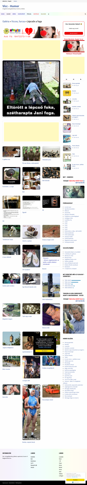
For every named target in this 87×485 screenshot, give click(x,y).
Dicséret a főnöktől (69, 214)
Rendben (75, 480)
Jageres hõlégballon (8, 347)
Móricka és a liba (69, 255)
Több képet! (69, 284)
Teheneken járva (46, 160)
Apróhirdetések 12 (27, 352)
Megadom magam (7, 319)
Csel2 (66, 227)
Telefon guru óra (69, 361)
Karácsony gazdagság (70, 370)
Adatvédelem (12, 482)
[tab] (66, 79)
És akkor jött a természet (71, 394)
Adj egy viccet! (74, 33)
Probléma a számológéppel (72, 216)
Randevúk (67, 267)
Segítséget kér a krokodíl (71, 387)
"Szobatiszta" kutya (8, 239)
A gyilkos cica (6, 159)
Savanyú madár (69, 236)
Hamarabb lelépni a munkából (72, 252)
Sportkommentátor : (70, 209)
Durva (60, 465)
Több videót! (73, 280)
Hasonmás (67, 212)
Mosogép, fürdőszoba (70, 388)
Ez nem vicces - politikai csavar (72, 359)
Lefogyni (61, 476)
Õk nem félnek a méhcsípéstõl (30, 163)
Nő (43, 210)
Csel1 (66, 223)
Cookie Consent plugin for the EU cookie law (75, 482)
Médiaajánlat (18, 482)
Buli (23, 192)
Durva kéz (5, 397)
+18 (60, 461)
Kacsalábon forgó (69, 390)
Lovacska (74, 99)
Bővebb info (75, 477)
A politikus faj (68, 220)
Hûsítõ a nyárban (27, 241)
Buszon (44, 269)
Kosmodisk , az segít (8, 186)
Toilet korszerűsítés (70, 372)
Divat (60, 459)
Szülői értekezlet (69, 238)
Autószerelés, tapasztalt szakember (74, 385)
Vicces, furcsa (18, 21)
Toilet (73, 154)
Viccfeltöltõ (21, 14)
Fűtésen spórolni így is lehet (72, 392)
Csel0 (66, 222)
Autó (60, 471)
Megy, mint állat (69, 368)
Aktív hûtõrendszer (47, 299)
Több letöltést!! (69, 287)
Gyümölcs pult (68, 376)
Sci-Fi (32, 463)
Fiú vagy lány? (68, 377)
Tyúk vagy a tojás (27, 316)
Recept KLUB (34, 465)
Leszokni (61, 457)
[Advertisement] (31, 49)
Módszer (67, 211)
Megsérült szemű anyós (71, 240)
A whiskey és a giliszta (70, 254)
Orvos (60, 469)
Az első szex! (68, 207)
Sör (3, 221)
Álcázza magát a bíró (48, 240)
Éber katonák (45, 180)
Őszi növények (68, 396)
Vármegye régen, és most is (72, 398)
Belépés (15, 1)
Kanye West (68, 374)
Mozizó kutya (68, 257)
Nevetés (74, 91)
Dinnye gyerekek (76, 83)
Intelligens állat (69, 218)
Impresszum (5, 482)
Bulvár (60, 467)
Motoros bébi (45, 328)
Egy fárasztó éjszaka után (29, 287)
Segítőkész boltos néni (70, 259)
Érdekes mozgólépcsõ (48, 368)
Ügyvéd (24, 212)
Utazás (32, 467)
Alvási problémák (69, 233)
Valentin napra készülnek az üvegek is (74, 350)
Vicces (2, 14)
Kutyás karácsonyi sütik (71, 366)
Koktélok (36, 14)
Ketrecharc (33, 461)
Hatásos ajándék (69, 261)
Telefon (61, 473)
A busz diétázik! (7, 257)
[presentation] (66, 79)
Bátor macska (6, 369)
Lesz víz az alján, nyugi (70, 379)
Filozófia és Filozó (69, 364)
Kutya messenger (76, 124)
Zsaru (60, 463)
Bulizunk (43, 14)
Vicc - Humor (11, 6)
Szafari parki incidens (8, 286)
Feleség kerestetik (69, 242)
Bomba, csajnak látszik (28, 442)
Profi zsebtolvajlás (69, 235)
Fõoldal (29, 14)
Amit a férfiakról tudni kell (71, 263)
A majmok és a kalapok (71, 268)
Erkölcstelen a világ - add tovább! (73, 231)
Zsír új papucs (26, 269)
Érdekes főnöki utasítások (71, 265)
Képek (14, 14)
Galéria (6, 21)
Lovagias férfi (26, 380)
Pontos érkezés (75, 145)
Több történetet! (70, 286)
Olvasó (8, 14)
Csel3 (66, 229)
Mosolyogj (67, 363)
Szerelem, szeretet (76, 106)
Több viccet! (71, 282)
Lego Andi (74, 135)
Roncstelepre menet (47, 400)
